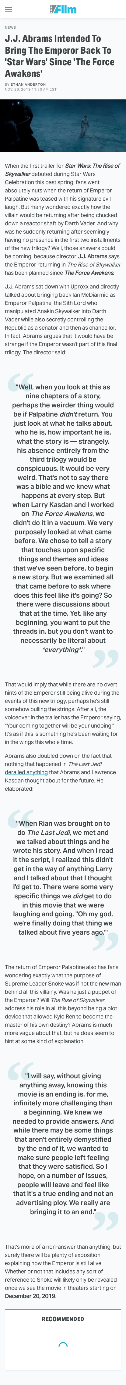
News (10, 28)
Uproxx (80, 286)
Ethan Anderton (28, 84)
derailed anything (26, 772)
